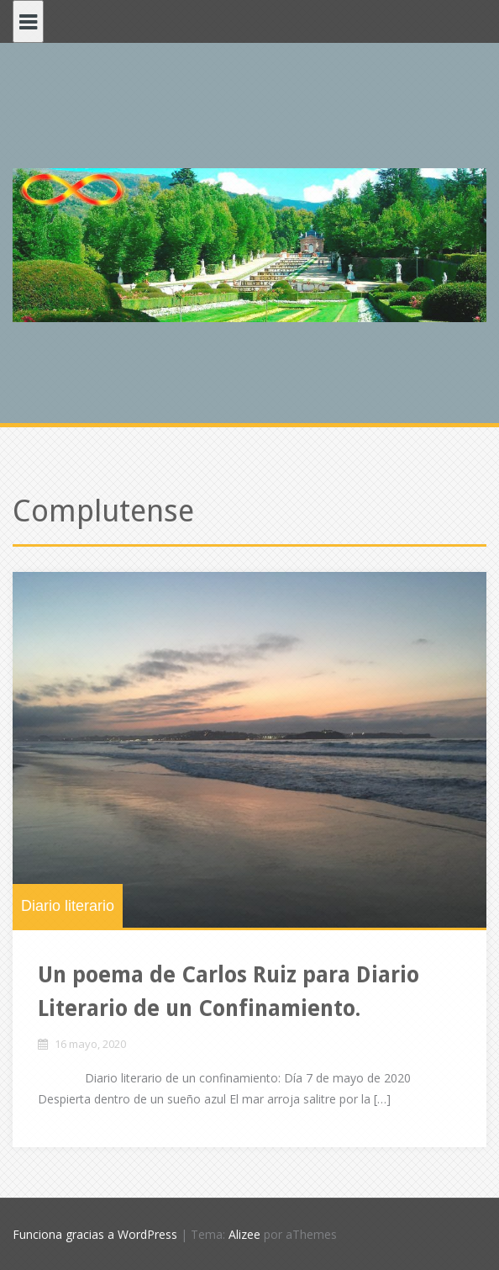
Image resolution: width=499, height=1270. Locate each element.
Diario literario (67, 905)
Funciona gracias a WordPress (95, 1234)
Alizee (244, 1234)
